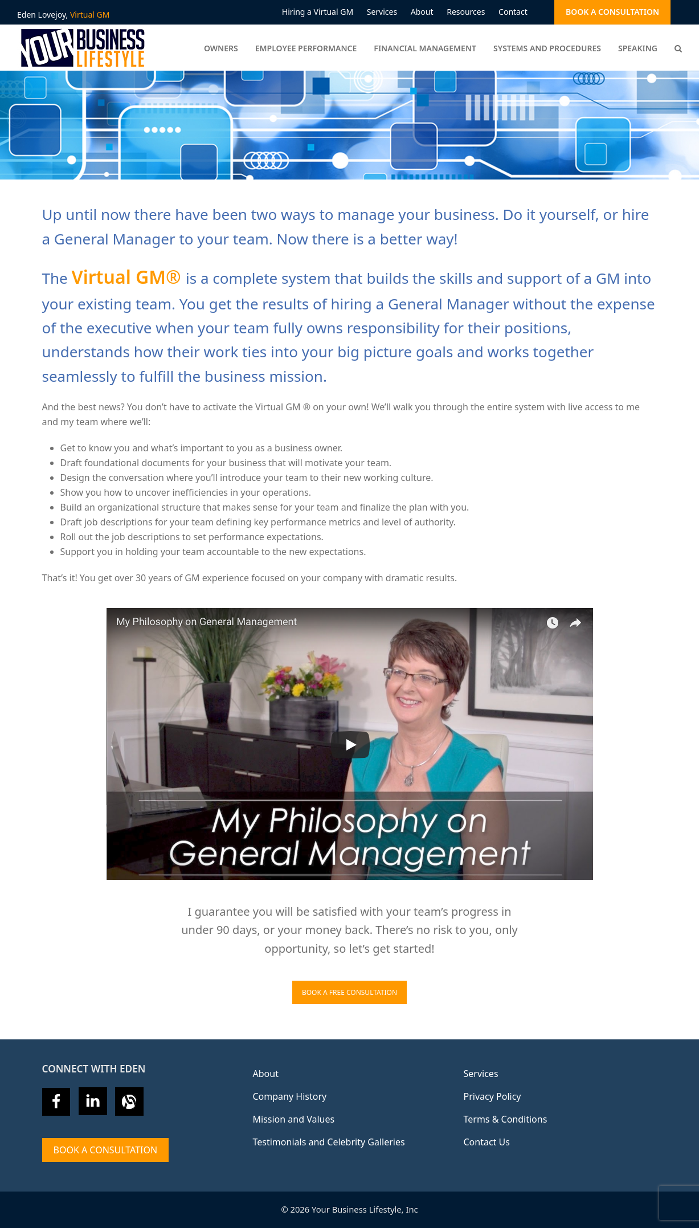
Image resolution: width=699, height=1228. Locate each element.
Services (481, 1073)
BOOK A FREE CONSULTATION (349, 992)
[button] (678, 48)
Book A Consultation (106, 1150)
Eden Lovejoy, (63, 14)
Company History (290, 1096)
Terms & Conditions (505, 1119)
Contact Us (487, 1142)
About (266, 1073)
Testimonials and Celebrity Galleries (329, 1142)
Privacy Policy (492, 1096)
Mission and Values (294, 1119)
